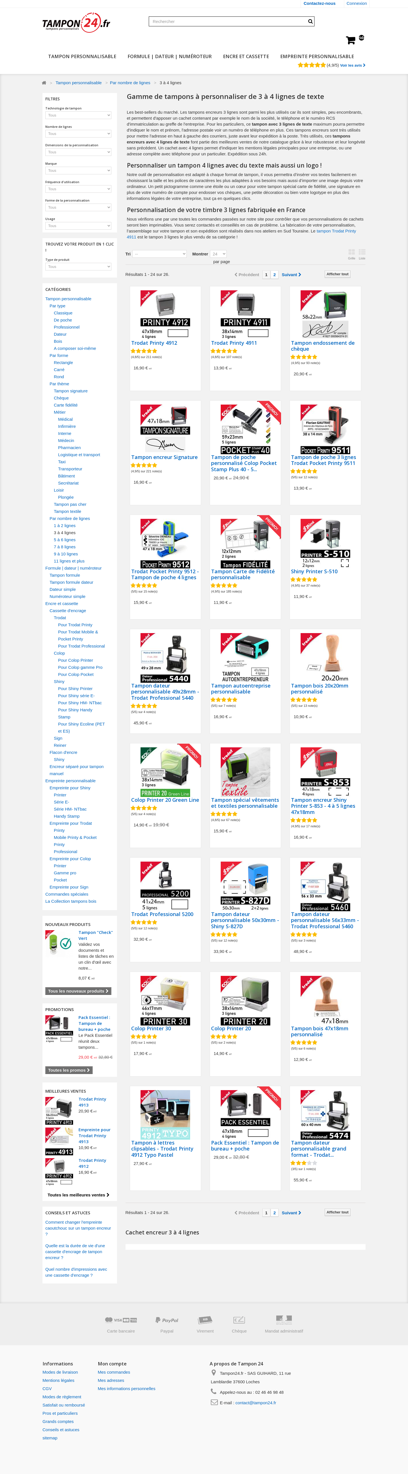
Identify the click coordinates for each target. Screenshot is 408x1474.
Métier (60, 412)
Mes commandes (114, 1372)
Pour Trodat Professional (81, 646)
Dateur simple (63, 589)
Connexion (357, 3)
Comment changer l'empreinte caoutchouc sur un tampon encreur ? (78, 1228)
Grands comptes (58, 1421)
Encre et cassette (246, 56)
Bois (58, 341)
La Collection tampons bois (70, 901)
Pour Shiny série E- (76, 695)
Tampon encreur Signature (164, 457)
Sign (58, 738)
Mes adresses (111, 1380)
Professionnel (67, 327)
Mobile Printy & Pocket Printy (75, 841)
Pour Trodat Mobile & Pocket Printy (78, 635)
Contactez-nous (320, 3)
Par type (57, 305)
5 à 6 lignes (65, 539)
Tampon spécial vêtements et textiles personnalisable (245, 803)
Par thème (59, 383)
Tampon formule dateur (71, 582)
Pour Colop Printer (75, 660)
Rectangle (63, 362)
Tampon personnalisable (82, 56)
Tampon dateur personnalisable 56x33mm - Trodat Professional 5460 (325, 920)
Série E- (61, 802)
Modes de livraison (60, 1372)
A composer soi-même (75, 348)
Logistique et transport (79, 454)
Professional (65, 851)
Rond (59, 376)
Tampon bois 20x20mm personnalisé (319, 689)
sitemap (50, 1437)
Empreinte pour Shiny (70, 787)
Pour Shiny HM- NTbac (80, 702)
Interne (64, 433)
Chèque (61, 398)
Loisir (59, 490)
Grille (351, 254)
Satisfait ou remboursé (63, 1405)
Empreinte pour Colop (70, 858)
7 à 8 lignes (65, 546)
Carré (59, 369)
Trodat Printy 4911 (234, 343)
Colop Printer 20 (231, 1028)
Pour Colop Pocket (76, 674)
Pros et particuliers (60, 1413)
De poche (63, 320)
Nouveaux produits (67, 924)
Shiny (59, 681)
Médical (65, 419)
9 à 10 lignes (66, 553)
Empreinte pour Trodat (71, 823)
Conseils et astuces (60, 1429)
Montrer (200, 253)
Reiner (60, 745)
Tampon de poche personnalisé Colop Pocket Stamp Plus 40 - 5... (244, 463)
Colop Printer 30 (151, 1028)
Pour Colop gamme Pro (80, 667)
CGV (47, 1388)
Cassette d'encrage (68, 610)
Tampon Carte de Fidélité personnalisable (243, 574)
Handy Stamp (67, 816)
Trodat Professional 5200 (162, 914)
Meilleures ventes (65, 1091)
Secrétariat (68, 483)
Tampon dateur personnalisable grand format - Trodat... (318, 1149)
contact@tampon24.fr (255, 1402)
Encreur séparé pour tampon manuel (77, 770)
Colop (59, 653)
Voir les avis (353, 65)
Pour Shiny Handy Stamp (75, 713)
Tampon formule (65, 575)
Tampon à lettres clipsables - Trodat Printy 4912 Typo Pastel (162, 1149)
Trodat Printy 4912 (154, 343)
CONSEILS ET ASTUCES (67, 1212)
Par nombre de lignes (130, 82)
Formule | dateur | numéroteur (170, 56)
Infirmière (67, 426)
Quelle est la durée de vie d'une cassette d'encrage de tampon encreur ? (75, 1251)
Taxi (62, 461)
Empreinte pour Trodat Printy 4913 (94, 1135)
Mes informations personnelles (126, 1388)
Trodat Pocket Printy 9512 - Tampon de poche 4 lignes (165, 574)
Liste (362, 254)
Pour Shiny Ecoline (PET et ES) (81, 727)
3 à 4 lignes (65, 532)
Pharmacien (69, 447)
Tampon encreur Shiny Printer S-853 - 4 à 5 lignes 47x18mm (323, 806)
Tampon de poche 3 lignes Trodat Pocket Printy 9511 (323, 460)
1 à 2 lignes (65, 525)
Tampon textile (67, 511)
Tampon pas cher (70, 504)
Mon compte (112, 1363)
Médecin (66, 440)
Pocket (60, 879)
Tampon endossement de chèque (323, 346)
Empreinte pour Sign (69, 887)
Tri (128, 253)
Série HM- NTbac (70, 809)
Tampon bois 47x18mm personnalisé (319, 1031)
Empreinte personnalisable (317, 56)
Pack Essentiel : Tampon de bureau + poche (94, 1023)
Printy (59, 830)
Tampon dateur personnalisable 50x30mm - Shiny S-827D (245, 920)
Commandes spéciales (66, 894)
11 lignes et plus (69, 561)
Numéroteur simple (68, 596)
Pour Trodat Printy (75, 624)
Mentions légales (58, 1380)
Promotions (59, 1009)
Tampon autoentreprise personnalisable (241, 689)
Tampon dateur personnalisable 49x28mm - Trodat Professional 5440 (165, 692)
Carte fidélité (66, 405)
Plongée (66, 497)
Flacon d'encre (63, 752)
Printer (60, 794)
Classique (63, 312)
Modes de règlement (61, 1396)
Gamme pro (65, 872)
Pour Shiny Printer (75, 688)
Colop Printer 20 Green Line (165, 800)
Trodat (60, 617)
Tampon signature (71, 390)
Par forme (59, 355)
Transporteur (70, 468)
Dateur (60, 334)
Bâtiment (66, 475)
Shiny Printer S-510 (314, 571)
